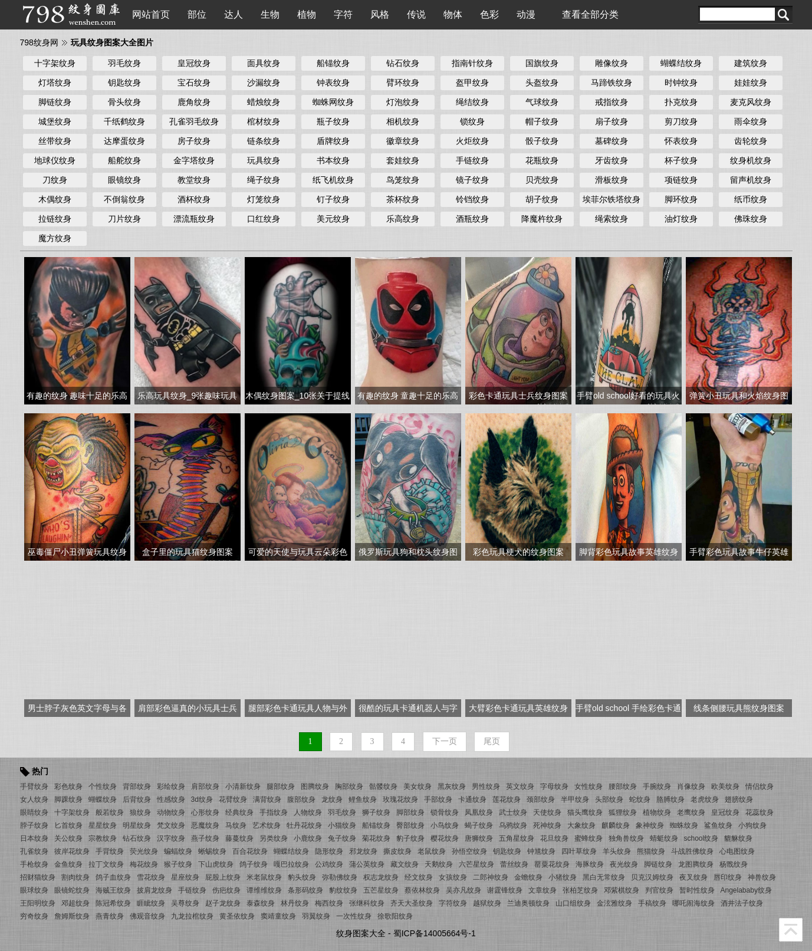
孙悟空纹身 (469, 851)
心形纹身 (205, 812)
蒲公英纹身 (366, 864)
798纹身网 (39, 42)
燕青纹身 (110, 916)
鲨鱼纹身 (718, 825)
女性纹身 (588, 786)
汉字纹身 (171, 838)
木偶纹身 (54, 199)
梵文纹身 (171, 825)
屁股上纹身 (223, 877)
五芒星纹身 (381, 890)
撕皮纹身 (397, 851)
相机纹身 (402, 121)
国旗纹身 (541, 63)
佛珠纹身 (750, 218)
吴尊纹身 (185, 903)
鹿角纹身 (194, 102)
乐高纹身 (402, 218)
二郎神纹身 (490, 877)
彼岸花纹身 (72, 851)
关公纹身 (68, 838)
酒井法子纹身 (742, 903)
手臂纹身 (34, 786)
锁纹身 (472, 121)
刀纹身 (54, 180)
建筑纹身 (750, 63)
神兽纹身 (762, 877)
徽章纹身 (402, 141)
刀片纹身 (124, 218)
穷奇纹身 (34, 916)
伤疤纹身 (226, 890)
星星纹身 (102, 825)
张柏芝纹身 (580, 890)
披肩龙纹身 (154, 890)
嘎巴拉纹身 (291, 864)
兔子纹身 (342, 838)
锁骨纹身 (444, 812)
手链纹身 (472, 160)
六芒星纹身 (476, 864)
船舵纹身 (124, 160)
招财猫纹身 (37, 877)
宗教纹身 (102, 838)
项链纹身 (681, 180)
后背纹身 (137, 799)
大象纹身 (581, 825)
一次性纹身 (354, 916)
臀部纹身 (410, 825)
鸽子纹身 (253, 864)
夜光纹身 (624, 864)
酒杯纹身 (194, 199)
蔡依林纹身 (422, 890)
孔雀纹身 (34, 851)
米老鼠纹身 (264, 877)
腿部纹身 (281, 786)
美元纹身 (333, 218)
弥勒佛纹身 (339, 877)
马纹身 (235, 825)
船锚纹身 (333, 63)
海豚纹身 (590, 864)
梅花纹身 (144, 864)
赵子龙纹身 (223, 903)
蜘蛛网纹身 (333, 102)
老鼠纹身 (431, 851)
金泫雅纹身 (614, 903)
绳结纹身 (472, 102)
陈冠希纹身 (113, 903)
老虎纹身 (705, 799)
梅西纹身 (329, 903)
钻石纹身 (402, 63)
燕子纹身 (205, 838)
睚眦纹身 (151, 903)
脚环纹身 (681, 199)
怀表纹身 (681, 141)
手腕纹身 (657, 786)
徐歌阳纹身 (395, 916)
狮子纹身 (376, 812)
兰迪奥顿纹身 (528, 903)
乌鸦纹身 (513, 825)
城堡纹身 (54, 121)
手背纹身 (110, 851)
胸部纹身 (349, 786)
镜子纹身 (472, 180)
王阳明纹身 (37, 903)
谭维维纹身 (264, 890)
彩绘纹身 (171, 786)
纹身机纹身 (750, 160)
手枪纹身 (34, 864)
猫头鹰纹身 (585, 812)
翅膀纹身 (739, 799)
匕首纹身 (68, 825)
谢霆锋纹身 (504, 890)
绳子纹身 (263, 180)
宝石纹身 (194, 82)
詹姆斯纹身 (72, 916)
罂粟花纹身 (552, 864)
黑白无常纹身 (604, 877)
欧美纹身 (725, 786)
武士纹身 (513, 812)
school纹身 (701, 838)
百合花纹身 (250, 851)
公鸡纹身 (329, 864)
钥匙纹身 (124, 82)
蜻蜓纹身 (664, 838)
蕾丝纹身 (514, 864)
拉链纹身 (54, 218)
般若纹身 (110, 812)
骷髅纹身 (383, 786)
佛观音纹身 (147, 916)
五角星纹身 (516, 838)
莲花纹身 (506, 799)
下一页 (444, 741)
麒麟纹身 (615, 825)
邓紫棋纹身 (621, 890)
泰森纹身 (260, 903)
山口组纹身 (573, 903)
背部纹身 (137, 786)
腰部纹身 (623, 786)
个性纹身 (102, 786)
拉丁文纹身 (106, 864)
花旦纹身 (554, 838)
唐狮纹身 (479, 838)
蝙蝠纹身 (178, 851)
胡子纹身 (541, 199)
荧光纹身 (144, 851)
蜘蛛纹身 (684, 825)
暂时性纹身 (697, 890)
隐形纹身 (329, 851)
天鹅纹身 (439, 864)
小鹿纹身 (308, 838)
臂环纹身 (402, 82)
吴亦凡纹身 (463, 890)
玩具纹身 (263, 160)
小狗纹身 (752, 825)
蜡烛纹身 (263, 102)
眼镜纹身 (124, 180)
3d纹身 (202, 799)
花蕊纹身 (759, 812)
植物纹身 (657, 812)
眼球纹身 (34, 890)
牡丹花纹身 (304, 825)
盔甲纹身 (472, 82)
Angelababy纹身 (746, 890)
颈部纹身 (541, 799)
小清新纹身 (243, 786)
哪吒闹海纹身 (693, 903)
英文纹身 (520, 786)
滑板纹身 (611, 180)
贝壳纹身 (541, 180)
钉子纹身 (333, 199)
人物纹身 (308, 812)
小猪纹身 (562, 877)
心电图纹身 (737, 851)
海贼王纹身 (113, 890)
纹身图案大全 (361, 933)
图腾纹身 (315, 786)
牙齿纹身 (611, 160)
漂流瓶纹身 (194, 218)
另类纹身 (273, 838)
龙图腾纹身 (696, 864)
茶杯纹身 (402, 199)
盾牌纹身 (333, 141)
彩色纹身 (68, 786)
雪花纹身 (151, 877)
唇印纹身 (728, 877)
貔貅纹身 (738, 838)
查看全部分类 (590, 14)
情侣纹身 (759, 786)
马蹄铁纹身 (611, 82)
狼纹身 (140, 812)
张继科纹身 (366, 903)
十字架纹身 (54, 63)
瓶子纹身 (333, 121)
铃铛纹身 (472, 199)
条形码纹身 (305, 890)
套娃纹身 (402, 160)
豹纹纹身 (343, 890)
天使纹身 (547, 812)
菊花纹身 (376, 838)
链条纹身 (263, 141)
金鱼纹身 (68, 864)
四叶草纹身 (579, 851)
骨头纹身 (124, 102)
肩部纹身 (205, 786)
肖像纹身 (691, 786)
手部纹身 (438, 799)
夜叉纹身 (693, 877)
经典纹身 (239, 812)
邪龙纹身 (363, 851)
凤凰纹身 (479, 812)
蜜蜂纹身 (588, 838)
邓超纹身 (75, 903)
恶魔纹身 (205, 825)
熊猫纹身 (651, 851)
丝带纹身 (54, 141)
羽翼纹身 (316, 916)
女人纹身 (34, 799)
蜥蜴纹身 (212, 851)
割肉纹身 (75, 877)
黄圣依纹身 (237, 916)
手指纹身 (273, 812)
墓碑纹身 (611, 141)
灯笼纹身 (263, 199)
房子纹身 (194, 141)
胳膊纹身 (670, 799)
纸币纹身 (750, 199)
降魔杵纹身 (542, 218)
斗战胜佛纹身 (692, 851)
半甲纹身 (575, 799)
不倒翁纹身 (124, 199)
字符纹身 (453, 903)
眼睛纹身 (34, 812)
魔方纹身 (54, 238)
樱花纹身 (444, 838)
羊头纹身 (617, 851)
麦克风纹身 (750, 102)
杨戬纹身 (733, 864)
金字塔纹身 (194, 160)
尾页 (492, 741)
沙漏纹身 (263, 82)
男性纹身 (486, 786)
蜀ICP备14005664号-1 (434, 933)
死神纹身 (547, 825)
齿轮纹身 (750, 141)
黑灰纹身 (452, 786)
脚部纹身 (410, 812)
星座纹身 (185, 877)
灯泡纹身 (402, 102)
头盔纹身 (541, 82)
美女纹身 (417, 786)
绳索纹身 (611, 218)
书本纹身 (333, 160)
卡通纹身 (472, 799)
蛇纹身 (639, 799)
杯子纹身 (681, 160)
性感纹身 (171, 799)
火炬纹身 (472, 141)
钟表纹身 (333, 82)
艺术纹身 (266, 825)
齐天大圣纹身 (411, 903)
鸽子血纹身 (113, 877)
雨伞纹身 (750, 121)
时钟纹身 (681, 82)
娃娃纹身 (750, 82)
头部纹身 (609, 799)
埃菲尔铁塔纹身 (611, 199)
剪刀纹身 (681, 121)
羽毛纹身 (124, 63)
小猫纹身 (342, 825)
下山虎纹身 (216, 864)
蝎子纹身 (479, 825)
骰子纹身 (541, 141)
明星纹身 (137, 825)
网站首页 (151, 14)
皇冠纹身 (194, 63)
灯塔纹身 (54, 82)
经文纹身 (419, 877)
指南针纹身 (472, 63)
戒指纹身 (611, 102)
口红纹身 (263, 218)
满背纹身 (267, 799)
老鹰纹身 (691, 812)
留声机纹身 (750, 180)
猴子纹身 (178, 864)
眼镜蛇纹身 (72, 890)
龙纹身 (332, 799)
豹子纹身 (410, 838)
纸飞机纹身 (333, 180)
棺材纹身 (263, 121)
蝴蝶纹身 (102, 799)
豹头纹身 (302, 877)
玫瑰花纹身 (400, 799)
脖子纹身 (34, 825)
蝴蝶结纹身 (681, 63)
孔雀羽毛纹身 (194, 121)
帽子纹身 (541, 121)
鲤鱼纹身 (363, 799)
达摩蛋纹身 (124, 141)
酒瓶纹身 (472, 218)
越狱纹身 (487, 903)
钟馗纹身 (541, 851)
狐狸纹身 (623, 812)
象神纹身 (650, 825)
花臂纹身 (233, 799)
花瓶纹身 (541, 160)
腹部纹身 (301, 799)
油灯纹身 (681, 218)
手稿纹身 (652, 903)
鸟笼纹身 (402, 180)
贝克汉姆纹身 (652, 877)
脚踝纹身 (68, 799)
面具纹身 (263, 63)
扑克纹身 (681, 102)
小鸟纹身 (444, 825)
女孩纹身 (453, 877)
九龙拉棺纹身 (192, 916)
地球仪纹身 (54, 160)
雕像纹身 (611, 63)
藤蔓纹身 (239, 838)
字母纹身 (554, 786)
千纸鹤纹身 (124, 121)
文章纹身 (542, 890)
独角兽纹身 (626, 838)
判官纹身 (659, 890)
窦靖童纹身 (278, 916)
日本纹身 (34, 838)
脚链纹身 (54, 102)
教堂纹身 (194, 180)
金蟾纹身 (528, 877)
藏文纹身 (404, 864)
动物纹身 (171, 812)
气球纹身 (541, 102)
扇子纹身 (611, 121)
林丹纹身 (295, 903)
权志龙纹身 (381, 877)
